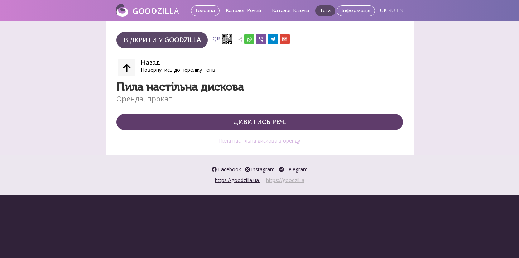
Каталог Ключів (290, 11)
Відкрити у (162, 39)
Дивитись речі (259, 122)
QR (223, 39)
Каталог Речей (243, 11)
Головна (205, 11)
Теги (325, 11)
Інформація (355, 11)
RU (391, 10)
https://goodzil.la (285, 180)
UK (383, 10)
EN (400, 10)
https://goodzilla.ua (237, 180)
